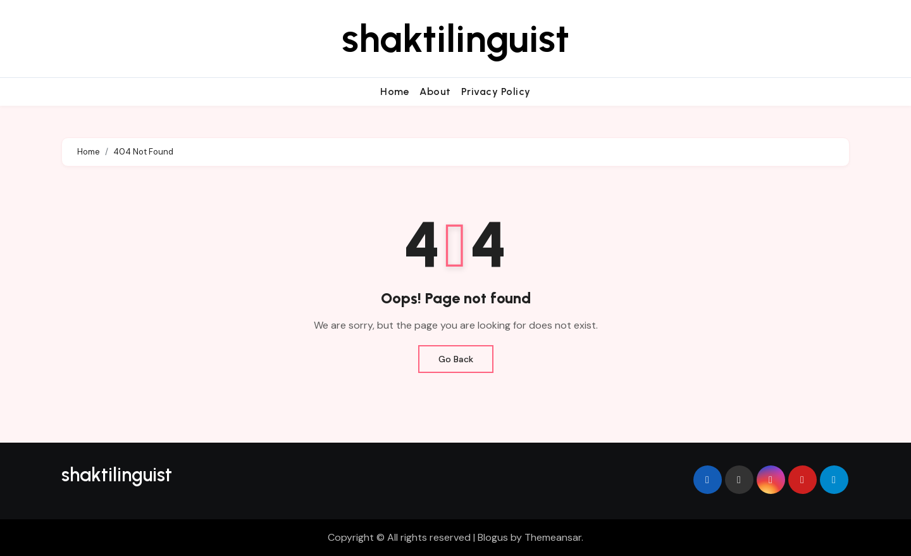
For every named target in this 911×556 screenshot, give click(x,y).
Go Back (455, 359)
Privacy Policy (496, 91)
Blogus (493, 537)
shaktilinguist (455, 38)
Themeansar (552, 537)
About (435, 91)
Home (394, 91)
